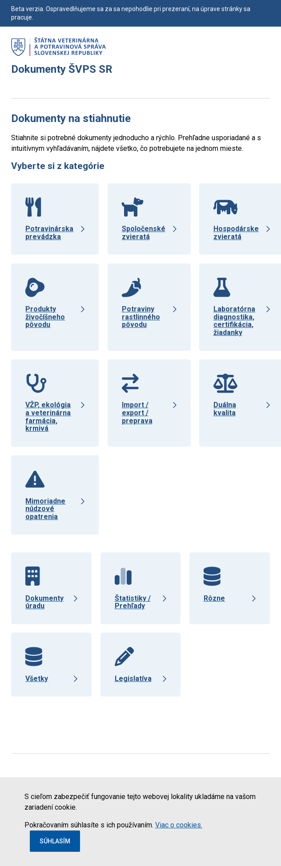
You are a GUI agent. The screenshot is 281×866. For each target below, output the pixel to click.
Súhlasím (55, 841)
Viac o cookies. (178, 825)
